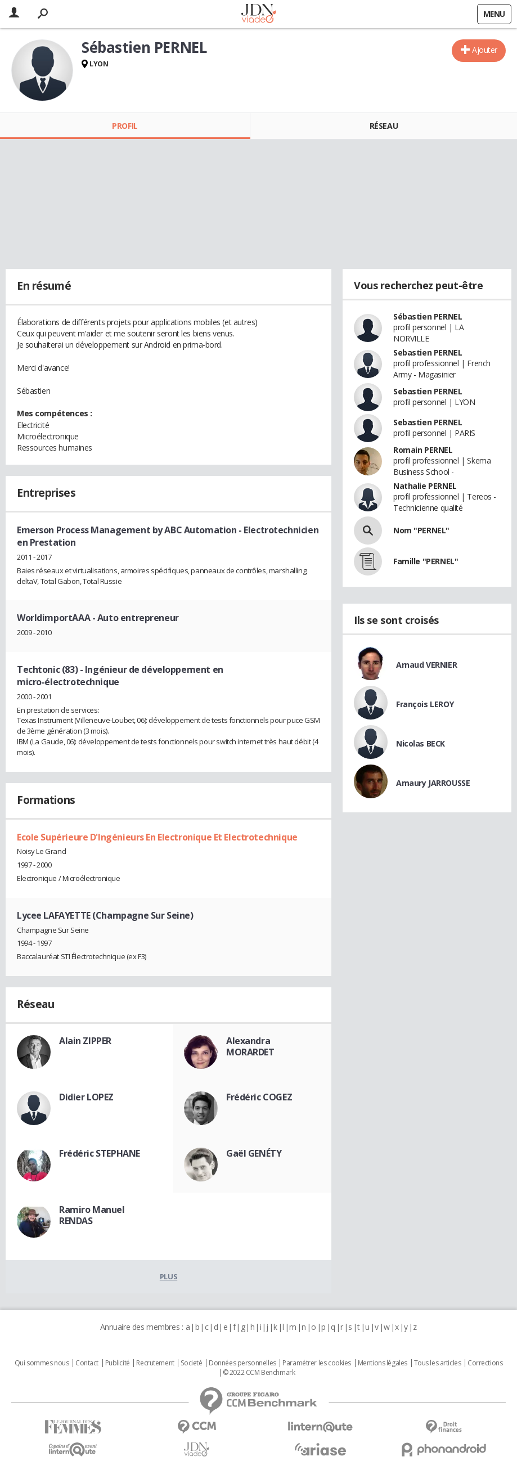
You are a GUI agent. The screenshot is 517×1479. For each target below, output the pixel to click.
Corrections (484, 1363)
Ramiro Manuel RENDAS (92, 1215)
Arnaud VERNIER (426, 664)
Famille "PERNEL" (425, 561)
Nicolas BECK (420, 743)
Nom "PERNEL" (421, 530)
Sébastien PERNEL (427, 316)
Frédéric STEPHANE (99, 1153)
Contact (86, 1363)
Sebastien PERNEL (427, 352)
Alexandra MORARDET (250, 1046)
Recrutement (155, 1363)
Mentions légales (382, 1363)
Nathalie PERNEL (425, 485)
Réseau (384, 125)
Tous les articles (437, 1363)
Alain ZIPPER (85, 1041)
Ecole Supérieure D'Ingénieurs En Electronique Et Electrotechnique (157, 837)
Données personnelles (242, 1363)
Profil (124, 125)
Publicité (117, 1363)
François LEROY (424, 704)
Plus (168, 1276)
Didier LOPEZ (86, 1097)
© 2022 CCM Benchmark (259, 1373)
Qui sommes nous (42, 1363)
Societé (191, 1363)
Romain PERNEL (423, 449)
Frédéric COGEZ (259, 1097)
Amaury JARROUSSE (433, 782)
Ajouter (484, 49)
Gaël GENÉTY (253, 1153)
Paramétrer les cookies (316, 1363)
